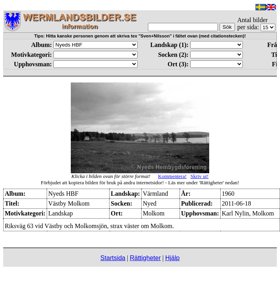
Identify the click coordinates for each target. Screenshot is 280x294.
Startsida (112, 258)
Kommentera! (172, 176)
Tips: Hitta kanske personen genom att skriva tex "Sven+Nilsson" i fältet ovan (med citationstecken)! (140, 36)
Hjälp (172, 258)
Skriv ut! (200, 176)
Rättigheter (145, 258)
